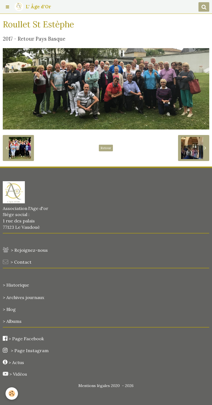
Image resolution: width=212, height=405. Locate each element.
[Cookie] (12, 393)
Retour (105, 148)
